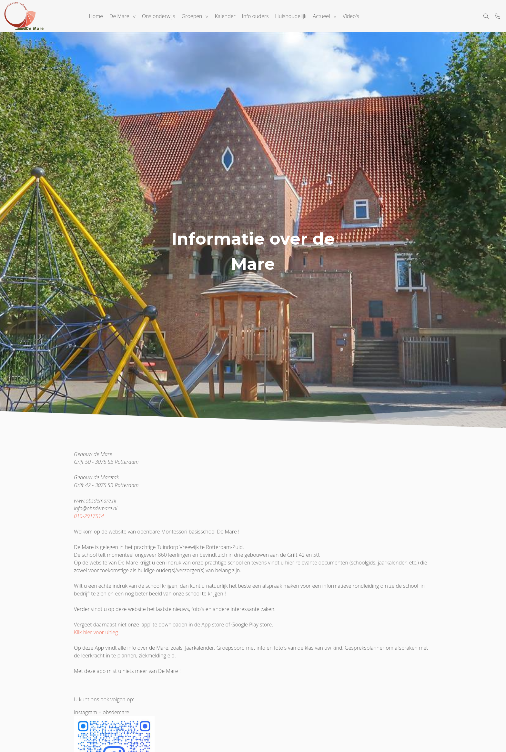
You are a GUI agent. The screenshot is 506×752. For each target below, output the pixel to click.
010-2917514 (89, 516)
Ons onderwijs (158, 16)
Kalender (225, 16)
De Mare (119, 16)
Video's (351, 16)
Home (96, 16)
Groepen (192, 16)
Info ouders (255, 16)
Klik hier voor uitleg (96, 632)
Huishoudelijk (290, 16)
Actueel (321, 16)
